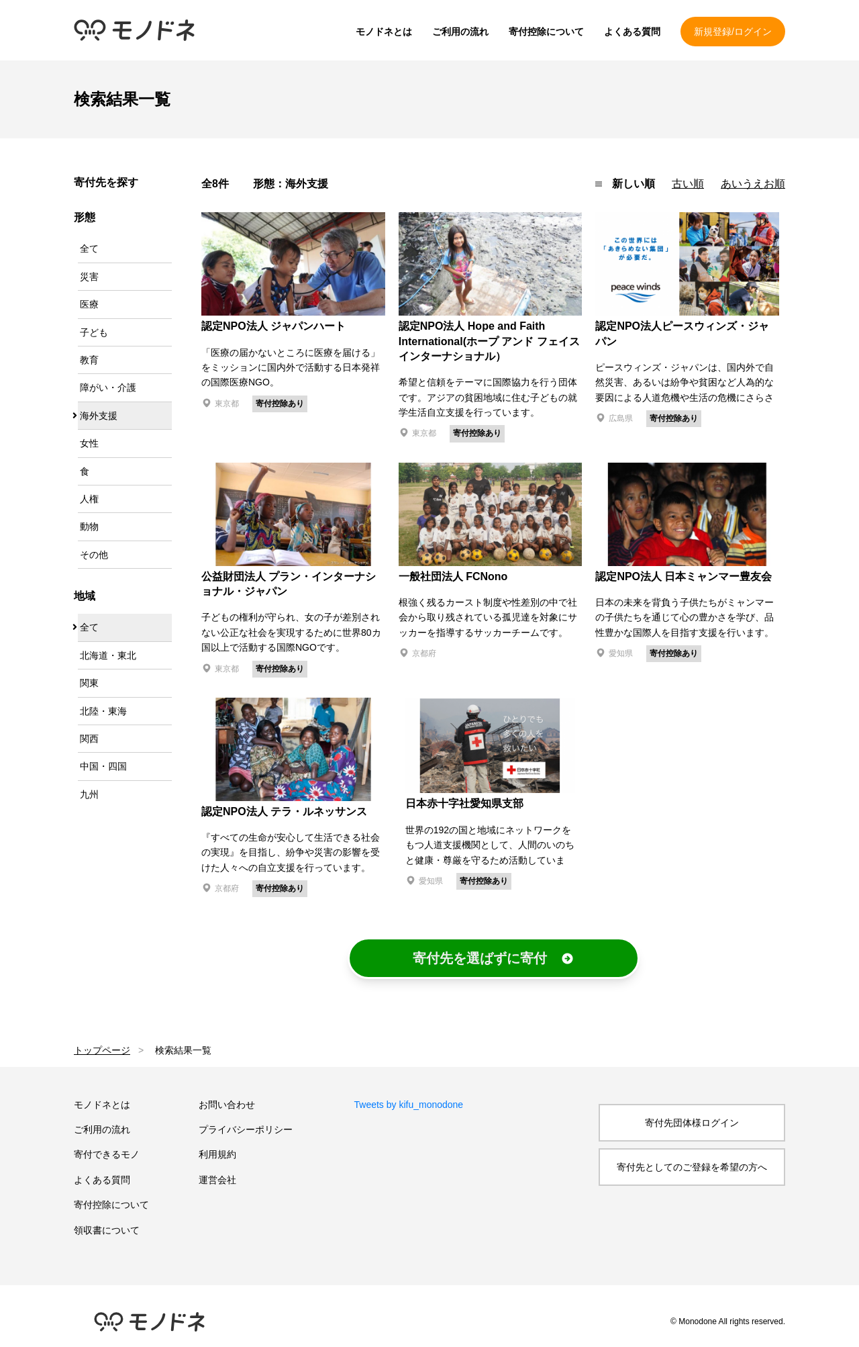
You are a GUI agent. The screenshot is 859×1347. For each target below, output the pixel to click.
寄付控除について (546, 31)
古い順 (688, 183)
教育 (89, 360)
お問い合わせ (227, 1104)
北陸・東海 (103, 711)
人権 (89, 499)
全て (89, 248)
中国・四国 (103, 766)
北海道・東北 (108, 655)
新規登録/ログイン (733, 31)
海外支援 (98, 415)
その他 (94, 554)
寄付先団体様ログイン (692, 1122)
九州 (89, 794)
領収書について (107, 1230)
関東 (89, 683)
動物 (89, 526)
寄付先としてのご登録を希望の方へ (692, 1167)
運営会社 (217, 1179)
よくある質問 (632, 31)
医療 (89, 304)
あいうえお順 (753, 183)
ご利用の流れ (460, 31)
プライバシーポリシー (246, 1129)
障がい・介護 (108, 387)
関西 (89, 738)
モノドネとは (384, 31)
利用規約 (217, 1154)
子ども (94, 332)
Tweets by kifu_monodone (409, 1104)
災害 (89, 276)
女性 (89, 443)
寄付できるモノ (107, 1154)
